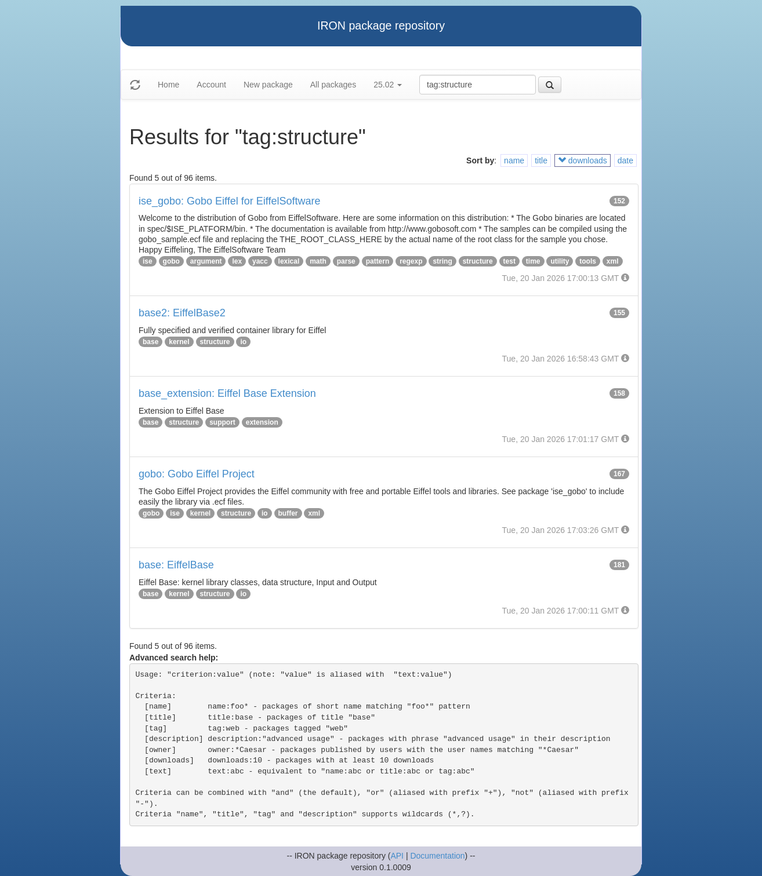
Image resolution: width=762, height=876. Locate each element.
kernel (179, 342)
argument (206, 261)
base (150, 342)
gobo (171, 261)
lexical (289, 261)
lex (237, 261)
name (514, 160)
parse (346, 261)
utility (559, 261)
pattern (378, 261)
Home (168, 84)
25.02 (387, 84)
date (625, 160)
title (541, 160)
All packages (333, 84)
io (243, 342)
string (442, 261)
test (509, 261)
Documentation (437, 855)
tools (587, 261)
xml (613, 261)
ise (148, 261)
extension (262, 422)
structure (478, 261)
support (222, 422)
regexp (411, 261)
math (318, 261)
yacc (260, 261)
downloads (582, 160)
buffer (288, 513)
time (533, 261)
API (397, 855)
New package (268, 84)
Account (211, 84)
